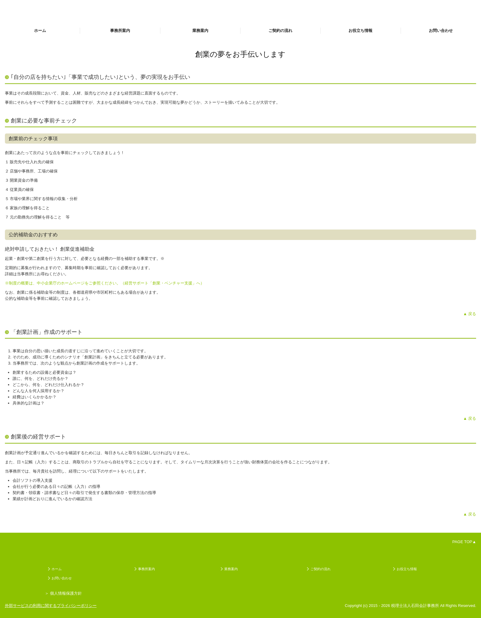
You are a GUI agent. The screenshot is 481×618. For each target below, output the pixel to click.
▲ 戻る (469, 313)
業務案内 (200, 30)
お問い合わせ (441, 30)
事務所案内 (120, 30)
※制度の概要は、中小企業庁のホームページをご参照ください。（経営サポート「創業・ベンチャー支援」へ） (104, 283)
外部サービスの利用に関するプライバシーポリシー (51, 605)
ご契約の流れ (280, 30)
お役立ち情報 (360, 30)
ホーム (40, 30)
